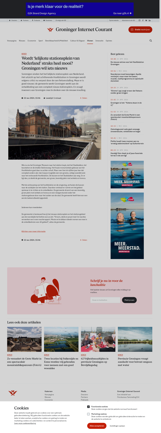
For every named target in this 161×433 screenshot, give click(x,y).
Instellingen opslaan (117, 426)
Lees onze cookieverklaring (25, 423)
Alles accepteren (97, 426)
